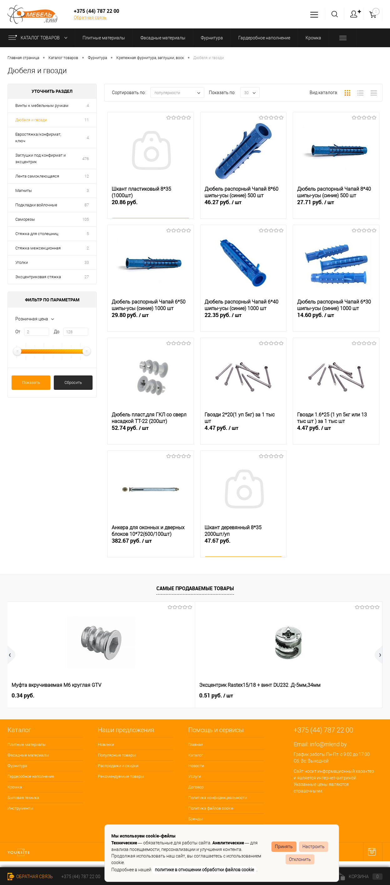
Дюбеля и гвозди (31, 120)
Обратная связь (90, 17)
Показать (31, 382)
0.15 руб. (216, 695)
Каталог (195, 755)
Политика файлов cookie (210, 808)
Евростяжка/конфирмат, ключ (38, 137)
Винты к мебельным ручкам (41, 105)
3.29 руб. (310, 695)
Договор (196, 787)
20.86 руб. (151, 209)
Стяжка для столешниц (36, 233)
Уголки (21, 262)
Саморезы (25, 219)
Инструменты (20, 808)
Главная (195, 744)
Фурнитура (17, 765)
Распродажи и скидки (118, 765)
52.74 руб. (151, 435)
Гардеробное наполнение (31, 776)
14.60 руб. (336, 322)
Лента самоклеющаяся (37, 176)
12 (86, 176)
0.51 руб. (122, 695)
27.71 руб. (336, 209)
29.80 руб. (151, 322)
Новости (196, 765)
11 (86, 120)
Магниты (23, 190)
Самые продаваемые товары (195, 588)
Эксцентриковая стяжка (38, 276)
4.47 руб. (243, 435)
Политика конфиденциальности (217, 797)
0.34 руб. (23, 695)
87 (86, 205)
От (17, 331)
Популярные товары (117, 755)
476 (85, 158)
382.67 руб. (151, 548)
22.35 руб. (243, 322)
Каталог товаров (39, 38)
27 (86, 276)
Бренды (195, 819)
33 (86, 262)
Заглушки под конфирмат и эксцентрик (40, 158)
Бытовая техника (23, 797)
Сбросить (73, 382)
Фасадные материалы (28, 755)
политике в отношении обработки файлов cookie (204, 869)
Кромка (15, 787)
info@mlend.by (328, 744)
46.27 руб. (243, 209)
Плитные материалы (27, 744)
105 (85, 219)
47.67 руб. (243, 548)
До (56, 331)
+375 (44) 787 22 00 (80, 876)
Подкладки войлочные (36, 205)
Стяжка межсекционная (38, 248)
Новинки (106, 744)
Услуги (194, 776)
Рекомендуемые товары (121, 776)
